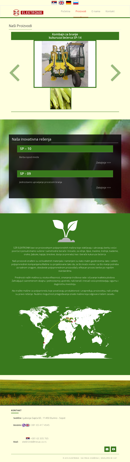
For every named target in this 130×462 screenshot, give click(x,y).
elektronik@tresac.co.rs (34, 441)
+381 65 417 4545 (39, 424)
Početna (65, 11)
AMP (115, 458)
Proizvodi (81, 11)
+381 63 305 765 (39, 438)
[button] (17, 72)
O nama (95, 11)
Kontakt (110, 11)
